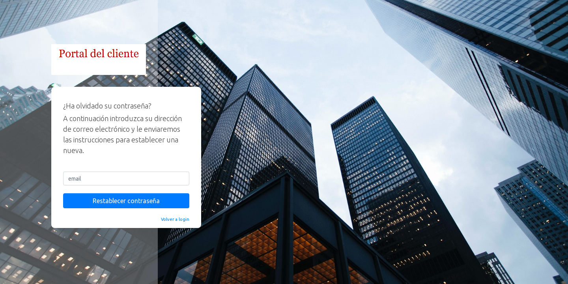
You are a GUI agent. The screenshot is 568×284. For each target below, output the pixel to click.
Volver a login (175, 219)
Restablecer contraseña (126, 200)
